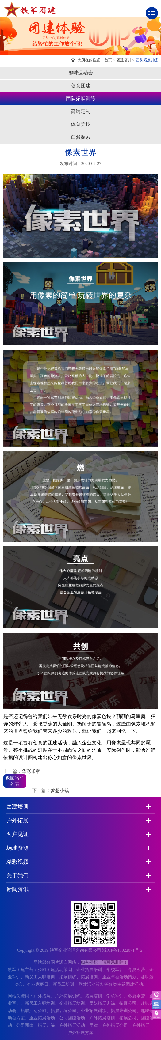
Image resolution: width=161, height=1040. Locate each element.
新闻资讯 (17, 889)
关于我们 (17, 875)
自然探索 (80, 137)
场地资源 (17, 848)
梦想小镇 (60, 790)
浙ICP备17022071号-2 (122, 950)
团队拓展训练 (147, 60)
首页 (108, 60)
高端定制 (80, 111)
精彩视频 (17, 862)
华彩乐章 (31, 771)
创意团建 (80, 85)
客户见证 (17, 834)
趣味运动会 (80, 72)
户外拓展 (17, 820)
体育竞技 (80, 124)
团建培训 (124, 60)
